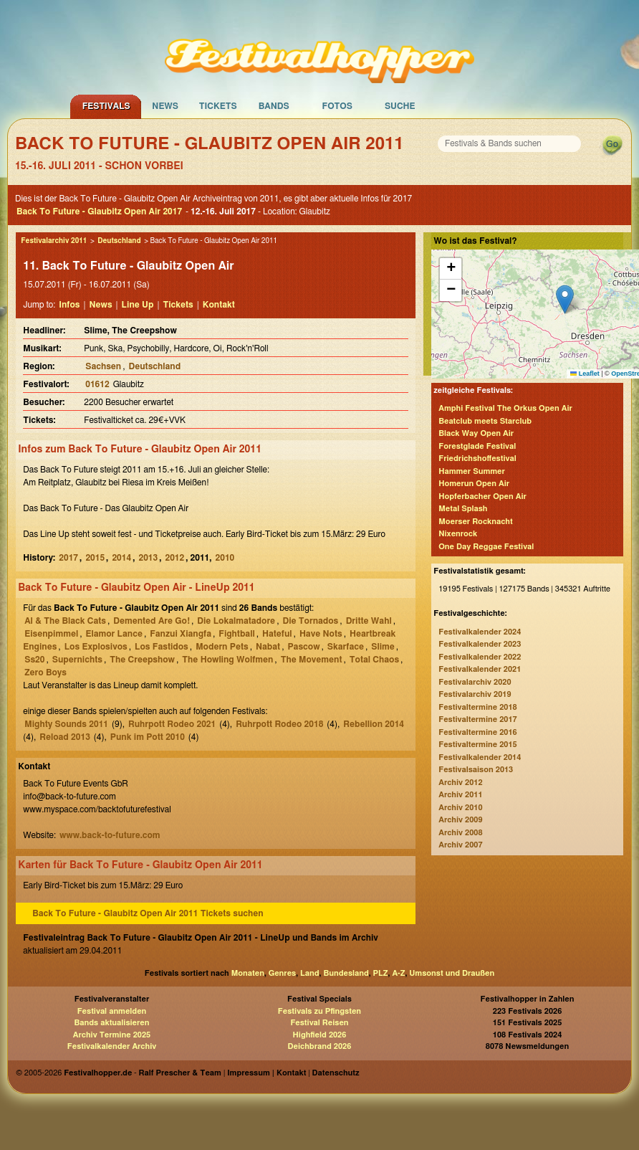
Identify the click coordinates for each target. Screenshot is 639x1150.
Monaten (247, 973)
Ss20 (34, 659)
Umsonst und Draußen (451, 973)
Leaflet (585, 373)
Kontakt (219, 304)
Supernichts (77, 659)
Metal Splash (462, 509)
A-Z (398, 973)
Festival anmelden (112, 1011)
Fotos (337, 106)
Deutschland (118, 240)
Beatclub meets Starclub (485, 421)
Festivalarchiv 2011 (54, 240)
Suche (400, 106)
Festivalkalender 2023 (479, 644)
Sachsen (103, 366)
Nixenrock (457, 534)
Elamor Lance (113, 633)
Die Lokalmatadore (236, 621)
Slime (383, 646)
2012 (175, 557)
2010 (225, 557)
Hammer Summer (471, 471)
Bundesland (345, 973)
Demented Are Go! (151, 621)
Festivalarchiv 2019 (474, 694)
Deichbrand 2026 (320, 1046)
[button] (565, 299)
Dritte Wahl (369, 621)
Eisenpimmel (51, 633)
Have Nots (320, 633)
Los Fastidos (161, 646)
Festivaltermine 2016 (477, 732)
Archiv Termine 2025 (111, 1035)
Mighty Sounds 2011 (66, 724)
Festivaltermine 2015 (477, 745)
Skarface (345, 646)
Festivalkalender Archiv (111, 1046)
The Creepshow (142, 659)
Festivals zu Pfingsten (319, 1011)
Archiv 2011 (460, 795)
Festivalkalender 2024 (479, 632)
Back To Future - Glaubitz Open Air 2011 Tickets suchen (147, 913)
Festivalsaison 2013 (475, 770)
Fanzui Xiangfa (180, 633)
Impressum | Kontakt (266, 1073)
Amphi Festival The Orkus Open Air (505, 408)
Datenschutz (336, 1073)
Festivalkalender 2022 (479, 657)
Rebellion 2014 (373, 724)
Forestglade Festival (477, 446)
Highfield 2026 (320, 1035)
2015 (95, 557)
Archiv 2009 (460, 820)
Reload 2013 (64, 737)
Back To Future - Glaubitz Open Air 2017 (99, 211)
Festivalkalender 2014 (479, 757)
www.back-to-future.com (109, 835)
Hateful (277, 633)
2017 (68, 557)
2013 (148, 557)
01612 (97, 384)
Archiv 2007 (460, 845)
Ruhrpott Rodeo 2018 (279, 724)
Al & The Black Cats (65, 621)
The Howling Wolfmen (227, 659)
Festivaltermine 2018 (477, 707)
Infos (69, 304)
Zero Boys (45, 672)
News (165, 106)
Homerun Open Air (473, 484)
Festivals (106, 106)
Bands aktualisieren (112, 1023)
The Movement (311, 659)
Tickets (218, 106)
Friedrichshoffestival (477, 458)
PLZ (380, 973)
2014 (121, 557)
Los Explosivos (96, 646)
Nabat (268, 646)
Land (310, 973)
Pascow (303, 646)
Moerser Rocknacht (475, 522)
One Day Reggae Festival (486, 547)
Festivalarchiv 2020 (474, 682)
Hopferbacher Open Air (482, 496)
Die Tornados (310, 621)
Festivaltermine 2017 (477, 719)
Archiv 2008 (460, 833)
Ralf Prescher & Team (180, 1073)
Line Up (138, 304)
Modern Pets (222, 646)
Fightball (236, 633)
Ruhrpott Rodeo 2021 (172, 724)
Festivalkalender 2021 (479, 669)
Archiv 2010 (460, 808)
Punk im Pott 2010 (147, 737)
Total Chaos (374, 659)
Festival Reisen (319, 1023)
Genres (282, 973)
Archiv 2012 (460, 783)
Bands (274, 106)
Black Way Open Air (476, 433)
